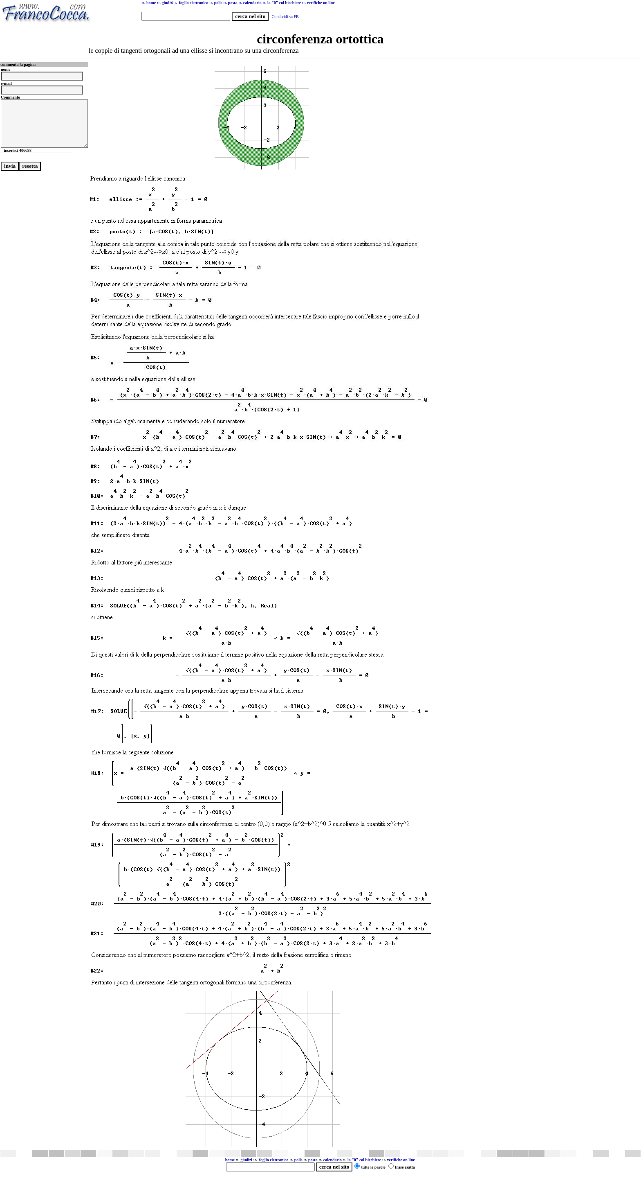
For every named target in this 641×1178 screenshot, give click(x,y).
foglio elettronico (274, 1160)
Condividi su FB (285, 16)
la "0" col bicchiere (364, 1160)
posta (313, 1160)
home (230, 1160)
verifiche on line (401, 1160)
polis (298, 1160)
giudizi (167, 2)
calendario (332, 1160)
